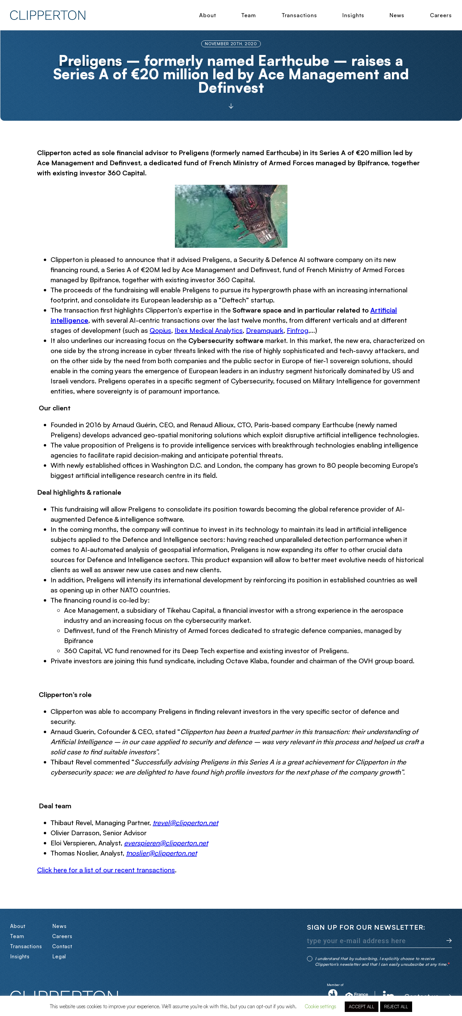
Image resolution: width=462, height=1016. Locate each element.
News (397, 15)
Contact (62, 946)
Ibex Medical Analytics (209, 330)
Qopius (160, 330)
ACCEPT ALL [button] (361, 1006)
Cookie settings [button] (320, 1006)
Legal (59, 956)
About (207, 15)
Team (248, 15)
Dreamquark (264, 330)
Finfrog (297, 330)
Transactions (299, 15)
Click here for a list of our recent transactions (106, 870)
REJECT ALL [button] (396, 1006)
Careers (441, 15)
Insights (353, 15)
